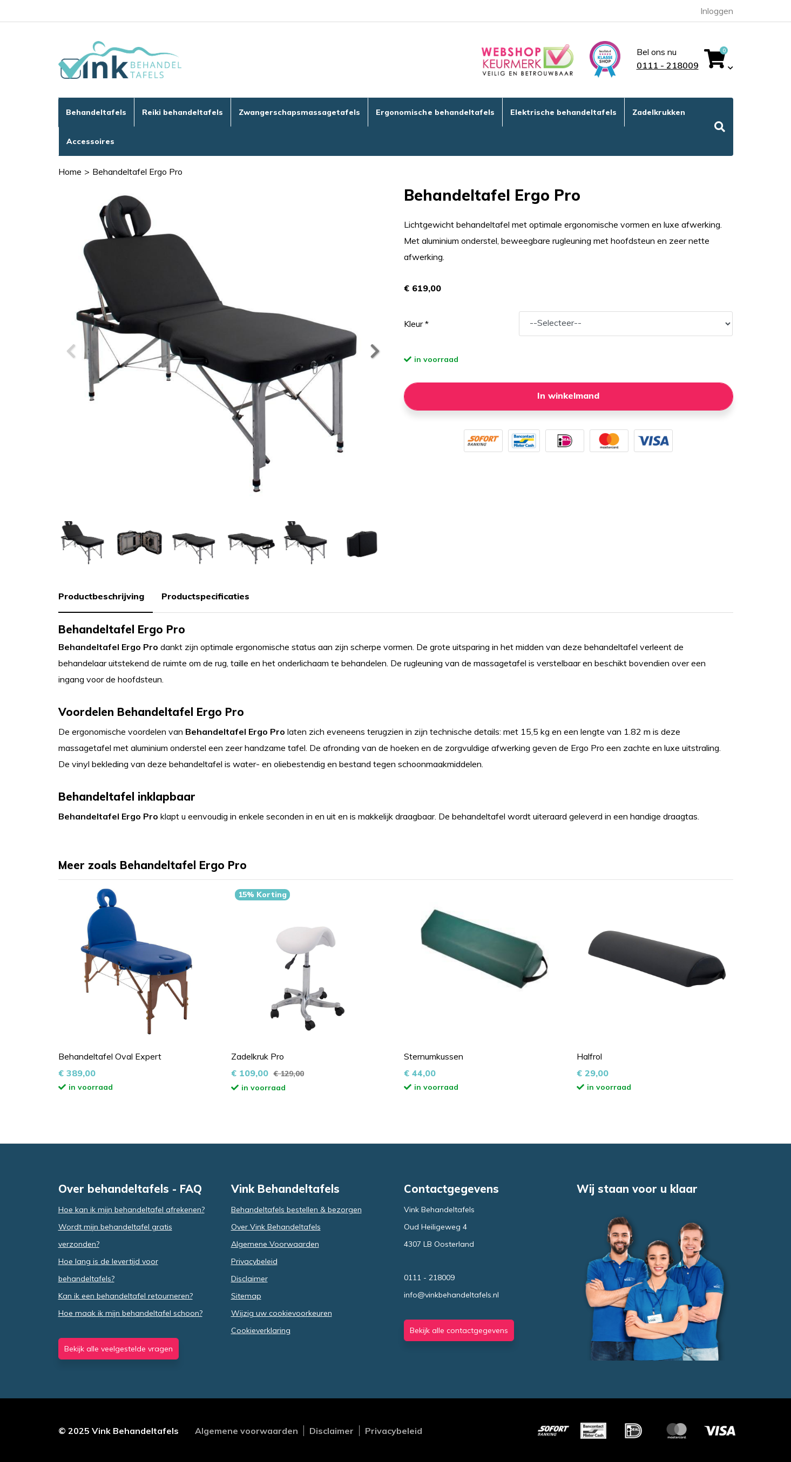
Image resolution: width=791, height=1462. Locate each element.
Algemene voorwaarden (246, 1430)
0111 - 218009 (668, 65)
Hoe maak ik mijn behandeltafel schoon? (130, 1313)
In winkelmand (568, 395)
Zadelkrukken (658, 112)
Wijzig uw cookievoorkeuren (281, 1313)
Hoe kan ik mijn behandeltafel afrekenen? (131, 1209)
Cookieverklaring (260, 1330)
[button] (374, 351)
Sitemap (246, 1296)
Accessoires (90, 141)
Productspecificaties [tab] (205, 596)
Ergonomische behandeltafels (435, 112)
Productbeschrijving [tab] (101, 596)
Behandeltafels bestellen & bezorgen (296, 1209)
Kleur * (416, 323)
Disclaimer (249, 1278)
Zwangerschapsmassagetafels (299, 112)
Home (70, 171)
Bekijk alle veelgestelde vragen (118, 1349)
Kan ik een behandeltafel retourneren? (125, 1296)
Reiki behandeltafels (182, 112)
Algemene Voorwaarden (275, 1244)
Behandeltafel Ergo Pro (137, 171)
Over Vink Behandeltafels (276, 1227)
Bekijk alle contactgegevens (459, 1330)
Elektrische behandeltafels (563, 112)
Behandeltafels (96, 112)
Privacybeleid (254, 1261)
